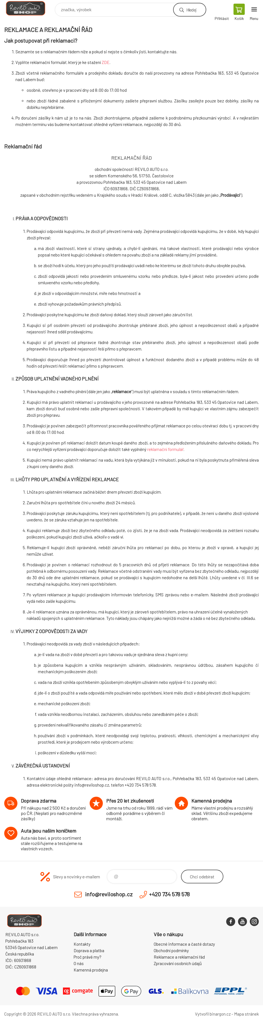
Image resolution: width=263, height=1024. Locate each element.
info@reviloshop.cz (109, 894)
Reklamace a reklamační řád (179, 956)
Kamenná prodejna (91, 969)
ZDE (106, 62)
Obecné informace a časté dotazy (184, 944)
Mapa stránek (246, 1013)
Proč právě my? (87, 956)
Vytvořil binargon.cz (213, 1013)
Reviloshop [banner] (29, 8)
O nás (79, 963)
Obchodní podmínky (171, 950)
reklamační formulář (165, 449)
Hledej (191, 9)
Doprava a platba (89, 950)
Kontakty (82, 944)
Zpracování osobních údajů (178, 963)
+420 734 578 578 (169, 894)
